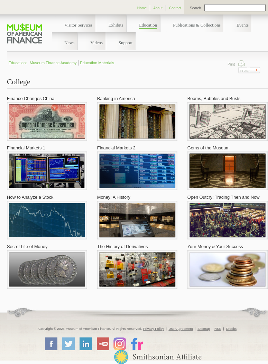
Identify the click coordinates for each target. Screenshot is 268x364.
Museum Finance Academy (53, 63)
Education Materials (97, 63)
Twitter (68, 343)
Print (241, 63)
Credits (231, 329)
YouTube (102, 343)
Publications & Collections (197, 25)
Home (142, 8)
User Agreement (180, 329)
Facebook (50, 343)
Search (195, 8)
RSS (217, 329)
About (158, 8)
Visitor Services (78, 25)
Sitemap (203, 329)
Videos (96, 42)
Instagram (119, 343)
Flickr (136, 343)
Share (245, 71)
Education (148, 25)
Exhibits (116, 25)
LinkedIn (85, 343)
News (69, 42)
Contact (175, 8)
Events (243, 25)
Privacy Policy (153, 329)
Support (126, 42)
